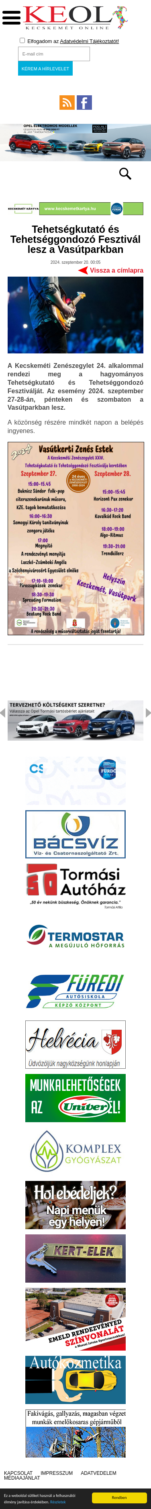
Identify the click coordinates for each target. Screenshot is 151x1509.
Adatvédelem (98, 1473)
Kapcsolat (18, 1473)
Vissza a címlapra (116, 270)
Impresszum (57, 1473)
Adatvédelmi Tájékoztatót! (89, 41)
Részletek (58, 1503)
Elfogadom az (69, 41)
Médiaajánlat (22, 1478)
